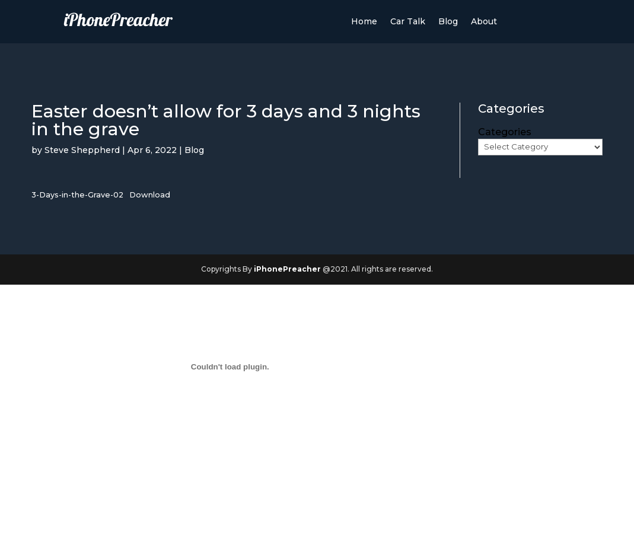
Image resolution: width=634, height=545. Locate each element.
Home (364, 22)
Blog (448, 22)
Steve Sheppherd (82, 150)
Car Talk (407, 22)
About (484, 22)
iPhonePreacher (287, 268)
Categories (504, 132)
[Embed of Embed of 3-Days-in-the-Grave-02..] (229, 367)
